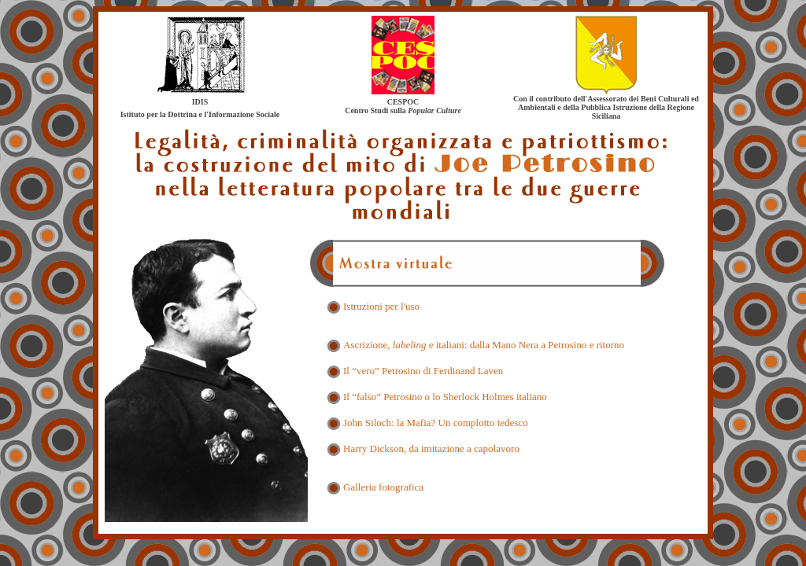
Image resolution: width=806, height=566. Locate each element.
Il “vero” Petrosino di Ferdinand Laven (423, 371)
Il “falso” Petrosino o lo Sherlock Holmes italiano (445, 396)
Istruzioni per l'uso (381, 306)
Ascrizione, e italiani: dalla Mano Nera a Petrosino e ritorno (483, 345)
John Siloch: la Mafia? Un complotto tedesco (435, 422)
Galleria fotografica (383, 487)
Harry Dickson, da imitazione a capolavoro (431, 448)
